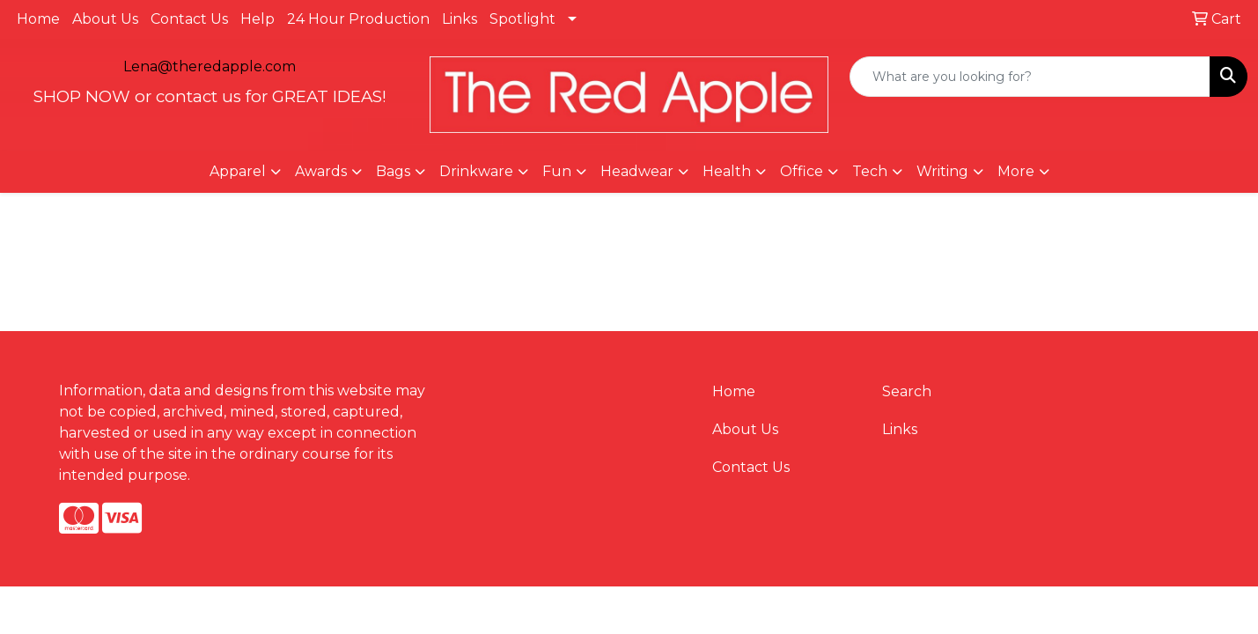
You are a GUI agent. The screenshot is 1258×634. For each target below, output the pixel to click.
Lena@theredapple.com (209, 66)
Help (257, 19)
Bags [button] (393, 171)
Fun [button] (556, 171)
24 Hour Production (358, 19)
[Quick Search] (1030, 76)
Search (906, 391)
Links (459, 19)
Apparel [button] (238, 171)
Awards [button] (321, 171)
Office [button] (801, 171)
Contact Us (189, 19)
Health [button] (727, 171)
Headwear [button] (636, 171)
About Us (105, 19)
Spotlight (522, 19)
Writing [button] (942, 171)
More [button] (1015, 171)
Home (38, 19)
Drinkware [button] (476, 171)
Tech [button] (869, 171)
